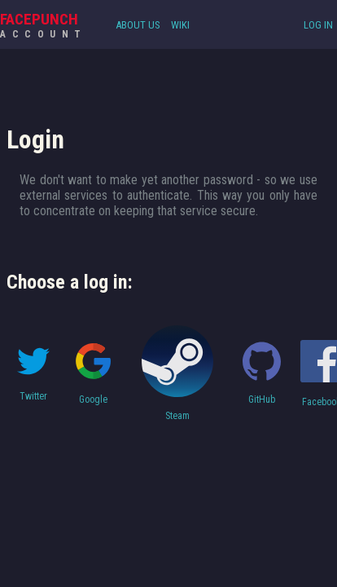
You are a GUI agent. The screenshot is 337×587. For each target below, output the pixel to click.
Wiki (180, 25)
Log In (318, 25)
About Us (138, 25)
